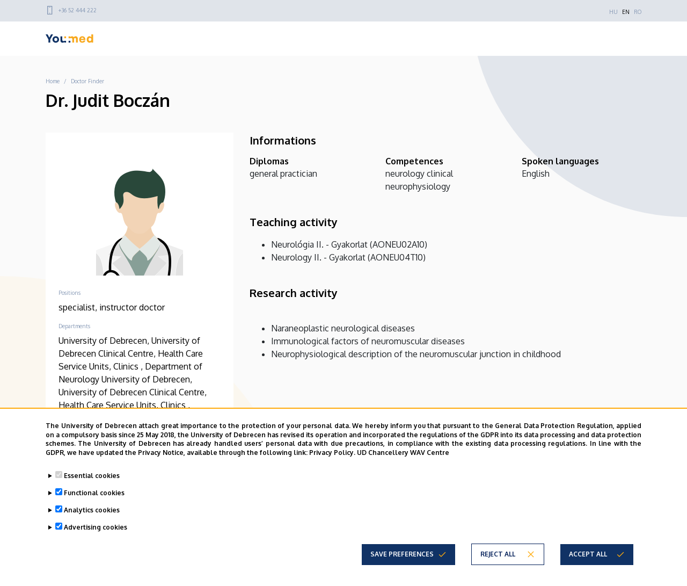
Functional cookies (94, 493)
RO (637, 12)
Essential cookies (92, 476)
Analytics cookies (92, 510)
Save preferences (402, 554)
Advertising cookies (95, 527)
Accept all (588, 554)
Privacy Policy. (332, 452)
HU (613, 12)
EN (626, 12)
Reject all (497, 554)
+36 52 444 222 (78, 10)
